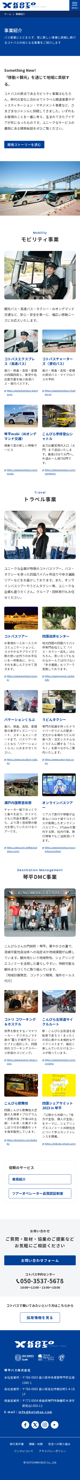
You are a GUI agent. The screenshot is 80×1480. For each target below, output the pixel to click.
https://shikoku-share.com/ (60, 1143)
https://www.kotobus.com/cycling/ (60, 1061)
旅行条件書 (17, 1444)
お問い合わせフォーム (40, 1260)
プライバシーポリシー (52, 1451)
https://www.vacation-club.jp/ (22, 761)
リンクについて (23, 1451)
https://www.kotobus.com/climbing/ (60, 471)
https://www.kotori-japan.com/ (22, 1061)
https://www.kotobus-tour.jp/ (22, 677)
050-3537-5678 (42, 1281)
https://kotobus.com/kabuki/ (22, 1141)
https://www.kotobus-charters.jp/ (60, 392)
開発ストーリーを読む (24, 144)
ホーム (7, 14)
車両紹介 (19, 1179)
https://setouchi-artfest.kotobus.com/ (22, 849)
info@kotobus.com (35, 1412)
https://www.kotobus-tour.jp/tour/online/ (60, 849)
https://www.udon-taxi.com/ (59, 761)
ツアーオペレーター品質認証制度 (37, 1193)
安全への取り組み (59, 1444)
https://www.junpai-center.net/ (60, 677)
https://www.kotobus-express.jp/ (22, 392)
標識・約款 (36, 1444)
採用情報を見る (40, 1317)
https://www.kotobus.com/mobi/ (22, 471)
